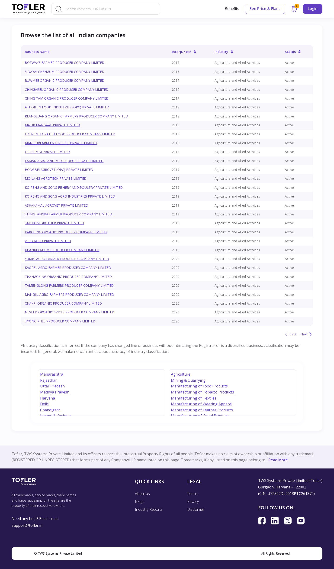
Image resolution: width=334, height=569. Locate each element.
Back (290, 334)
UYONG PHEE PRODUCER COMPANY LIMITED (60, 321)
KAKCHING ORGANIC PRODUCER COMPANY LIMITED (66, 232)
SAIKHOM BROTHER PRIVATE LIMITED (54, 223)
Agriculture (180, 374)
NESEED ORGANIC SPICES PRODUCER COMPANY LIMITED (69, 312)
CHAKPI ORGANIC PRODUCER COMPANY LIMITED (63, 303)
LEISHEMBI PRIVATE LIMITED (47, 152)
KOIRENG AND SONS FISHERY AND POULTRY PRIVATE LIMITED (74, 187)
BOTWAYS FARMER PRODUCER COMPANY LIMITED (64, 62)
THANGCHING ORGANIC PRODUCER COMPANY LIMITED (68, 276)
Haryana (47, 398)
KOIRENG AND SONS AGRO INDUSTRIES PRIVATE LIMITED (70, 196)
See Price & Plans (265, 8)
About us (142, 493)
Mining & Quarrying (188, 380)
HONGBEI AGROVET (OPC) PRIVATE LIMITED (59, 169)
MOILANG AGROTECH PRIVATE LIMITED (56, 178)
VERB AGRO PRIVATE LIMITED (48, 241)
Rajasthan (49, 380)
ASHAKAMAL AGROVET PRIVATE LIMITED (56, 205)
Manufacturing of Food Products (199, 386)
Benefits (232, 8)
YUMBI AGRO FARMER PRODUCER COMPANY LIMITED (67, 259)
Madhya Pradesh (54, 392)
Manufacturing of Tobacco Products (202, 392)
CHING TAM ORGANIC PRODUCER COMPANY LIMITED (67, 98)
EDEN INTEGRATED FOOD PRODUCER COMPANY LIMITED (70, 134)
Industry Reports (149, 509)
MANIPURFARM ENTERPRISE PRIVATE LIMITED (61, 143)
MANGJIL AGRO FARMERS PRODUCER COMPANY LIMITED (69, 294)
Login (313, 8)
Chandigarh (50, 410)
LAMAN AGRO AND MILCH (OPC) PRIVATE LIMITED (64, 161)
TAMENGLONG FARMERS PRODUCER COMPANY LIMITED (69, 285)
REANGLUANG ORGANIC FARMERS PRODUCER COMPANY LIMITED (76, 116)
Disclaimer (195, 509)
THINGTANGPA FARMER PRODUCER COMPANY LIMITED (68, 214)
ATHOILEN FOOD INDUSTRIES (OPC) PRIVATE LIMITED (67, 107)
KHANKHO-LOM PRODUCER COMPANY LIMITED (62, 250)
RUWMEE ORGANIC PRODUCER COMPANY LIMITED (64, 80)
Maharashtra (51, 374)
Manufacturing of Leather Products (202, 410)
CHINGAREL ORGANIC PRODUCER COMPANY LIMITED (66, 89)
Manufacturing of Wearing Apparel (201, 403)
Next (306, 334)
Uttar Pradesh (52, 386)
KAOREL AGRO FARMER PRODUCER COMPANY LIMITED (68, 267)
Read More (278, 459)
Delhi (44, 403)
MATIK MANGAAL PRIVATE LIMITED (52, 125)
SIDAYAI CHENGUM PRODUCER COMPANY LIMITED (64, 71)
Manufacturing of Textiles (193, 398)
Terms (192, 493)
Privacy (193, 501)
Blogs (139, 501)
